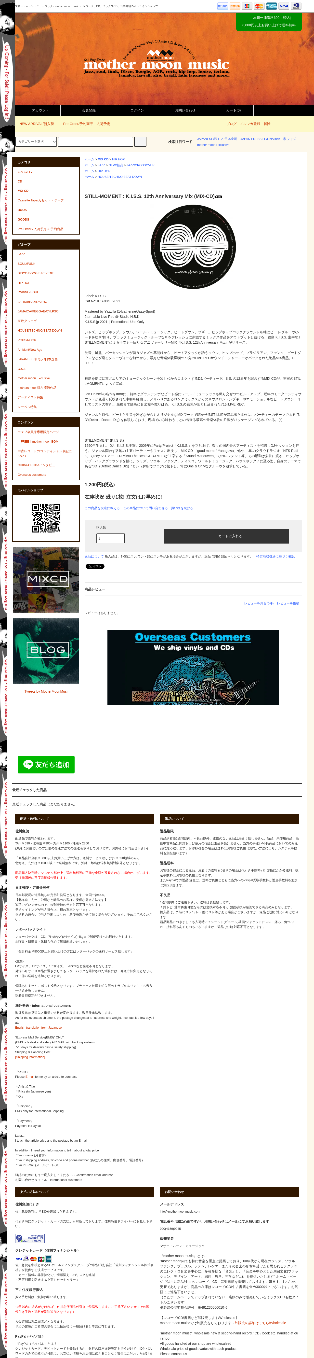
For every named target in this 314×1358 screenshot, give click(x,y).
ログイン (133, 110)
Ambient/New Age (30, 349)
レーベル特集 (27, 407)
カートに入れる (226, 536)
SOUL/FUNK (26, 264)
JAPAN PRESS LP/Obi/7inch (260, 139)
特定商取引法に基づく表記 (275, 556)
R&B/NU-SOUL (28, 292)
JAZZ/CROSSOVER (141, 165)
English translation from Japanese (38, 1027)
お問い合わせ (181, 110)
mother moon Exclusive (213, 145)
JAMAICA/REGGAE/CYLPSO (38, 311)
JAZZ (101, 165)
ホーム (89, 159)
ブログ (231, 124)
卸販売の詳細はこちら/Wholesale (260, 1323)
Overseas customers (32, 474)
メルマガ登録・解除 (255, 124)
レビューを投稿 (288, 603)
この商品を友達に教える (102, 508)
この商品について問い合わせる (145, 508)
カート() (229, 110)
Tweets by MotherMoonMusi (46, 691)
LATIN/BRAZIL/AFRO (32, 302)
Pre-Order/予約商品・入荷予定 (83, 124)
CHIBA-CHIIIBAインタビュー (38, 465)
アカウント (36, 110)
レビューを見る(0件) (259, 603)
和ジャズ (289, 139)
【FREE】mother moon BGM (38, 441)
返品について (94, 556)
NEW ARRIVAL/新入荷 (33, 124)
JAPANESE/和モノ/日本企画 (217, 139)
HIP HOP (118, 159)
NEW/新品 (116, 165)
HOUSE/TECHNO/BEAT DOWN (120, 177)
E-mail (30, 1076)
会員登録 (85, 110)
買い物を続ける (182, 508)
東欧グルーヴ (27, 321)
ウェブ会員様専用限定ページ (38, 432)
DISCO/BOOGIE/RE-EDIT (36, 273)
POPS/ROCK (27, 340)
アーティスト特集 (30, 397)
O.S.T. (22, 369)
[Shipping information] (30, 1057)
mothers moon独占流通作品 (37, 388)
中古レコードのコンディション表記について (45, 453)
